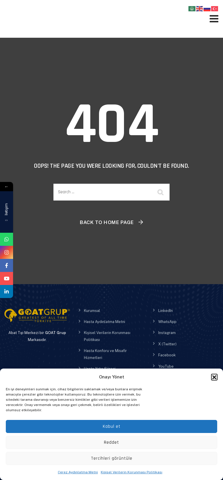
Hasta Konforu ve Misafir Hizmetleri (105, 354)
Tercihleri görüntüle (111, 458)
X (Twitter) (167, 344)
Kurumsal (92, 310)
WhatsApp (167, 322)
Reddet (111, 442)
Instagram (167, 333)
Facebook (167, 355)
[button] (214, 377)
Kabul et (112, 426)
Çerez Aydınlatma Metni (78, 472)
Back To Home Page (107, 222)
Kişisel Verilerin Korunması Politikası (131, 472)
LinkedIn (165, 310)
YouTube (166, 366)
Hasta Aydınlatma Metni (104, 322)
